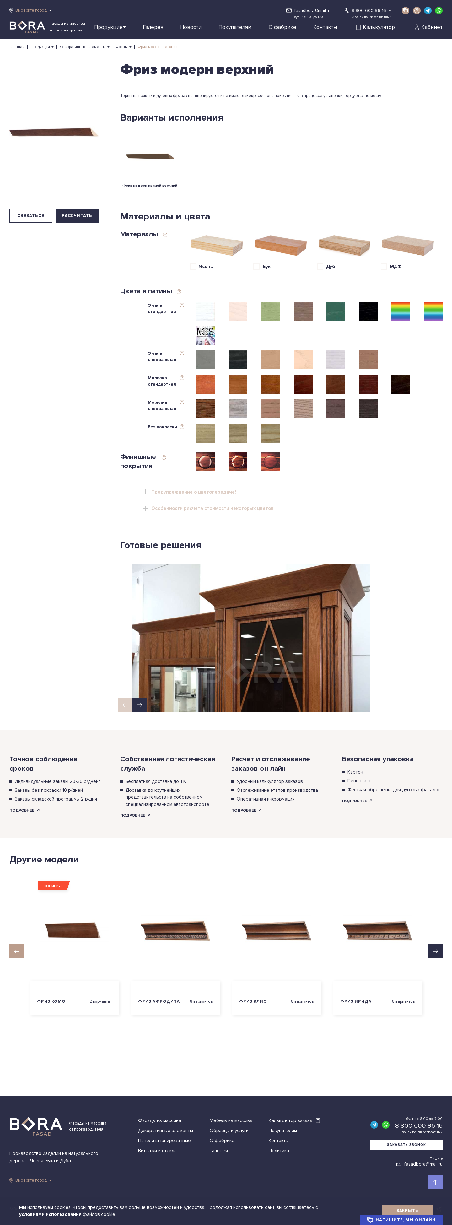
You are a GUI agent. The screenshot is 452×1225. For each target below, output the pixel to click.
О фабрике (282, 27)
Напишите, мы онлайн (401, 1220)
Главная (16, 47)
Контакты (325, 27)
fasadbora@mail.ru (312, 10)
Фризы (121, 47)
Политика (279, 1150)
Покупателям (234, 27)
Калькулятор (375, 27)
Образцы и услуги (229, 1130)
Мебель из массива (231, 1120)
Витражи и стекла (157, 1150)
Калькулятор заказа (294, 1120)
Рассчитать (77, 215)
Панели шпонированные (164, 1140)
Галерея (153, 27)
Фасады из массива (159, 1120)
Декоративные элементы (83, 47)
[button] (139, 705)
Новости (191, 27)
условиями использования (51, 1214)
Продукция (110, 27)
